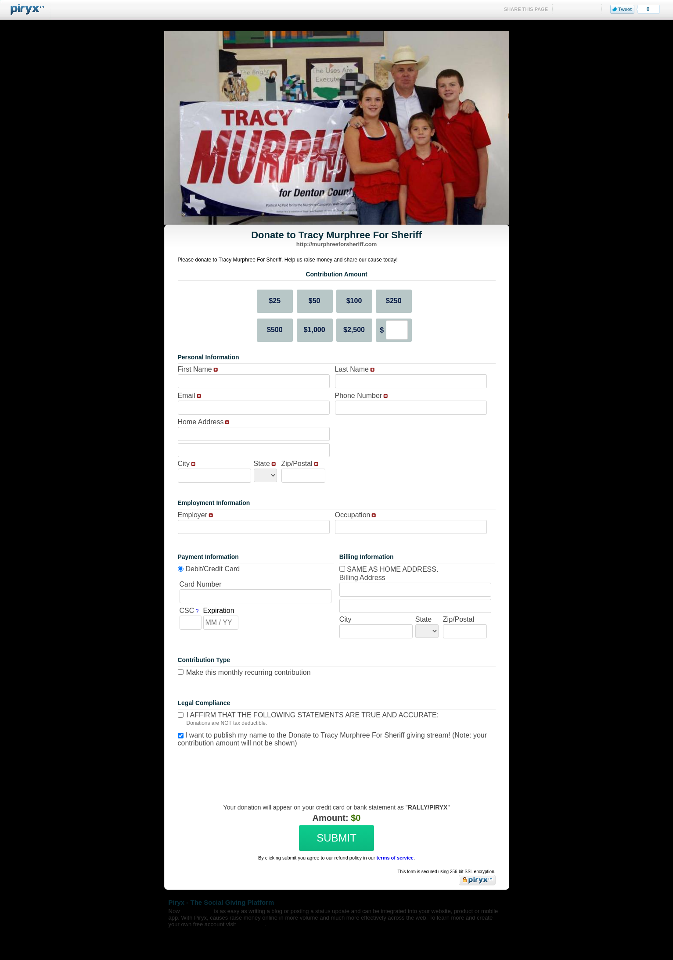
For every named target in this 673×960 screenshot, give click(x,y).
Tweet (622, 9)
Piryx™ (25, 10)
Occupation (353, 515)
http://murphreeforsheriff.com (336, 244)
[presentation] (335, 769)
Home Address (201, 422)
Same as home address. (389, 569)
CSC (187, 610)
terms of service (395, 857)
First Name (195, 369)
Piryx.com (251, 924)
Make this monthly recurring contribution (248, 672)
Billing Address (362, 577)
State (262, 463)
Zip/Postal (297, 463)
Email (186, 395)
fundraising (196, 911)
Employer (193, 515)
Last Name (352, 369)
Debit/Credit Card (213, 569)
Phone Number (358, 395)
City (184, 463)
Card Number (201, 584)
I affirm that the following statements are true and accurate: (313, 715)
